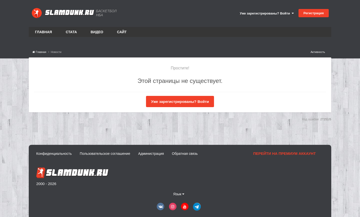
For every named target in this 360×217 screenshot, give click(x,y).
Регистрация (314, 13)
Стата (71, 32)
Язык (178, 194)
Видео (97, 32)
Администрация (151, 154)
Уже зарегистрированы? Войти (267, 13)
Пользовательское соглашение (105, 154)
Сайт (122, 32)
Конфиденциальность (54, 154)
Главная (43, 32)
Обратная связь (185, 154)
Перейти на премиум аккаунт (284, 153)
